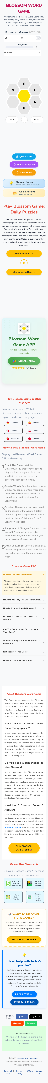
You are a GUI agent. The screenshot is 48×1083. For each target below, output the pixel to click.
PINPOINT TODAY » (24, 994)
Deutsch (12, 423)
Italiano (12, 431)
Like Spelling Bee (24, 272)
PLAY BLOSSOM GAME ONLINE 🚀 (24, 848)
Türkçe (33, 438)
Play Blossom (24, 253)
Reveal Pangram (24, 164)
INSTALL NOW (24, 361)
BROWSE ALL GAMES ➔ (24, 939)
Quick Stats (24, 156)
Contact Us (39, 1072)
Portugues (13, 438)
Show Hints (24, 172)
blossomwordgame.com (27, 1058)
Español (34, 423)
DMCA (29, 1071)
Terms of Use (8, 1072)
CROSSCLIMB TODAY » (24, 1002)
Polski (33, 431)
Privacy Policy (19, 1072)
